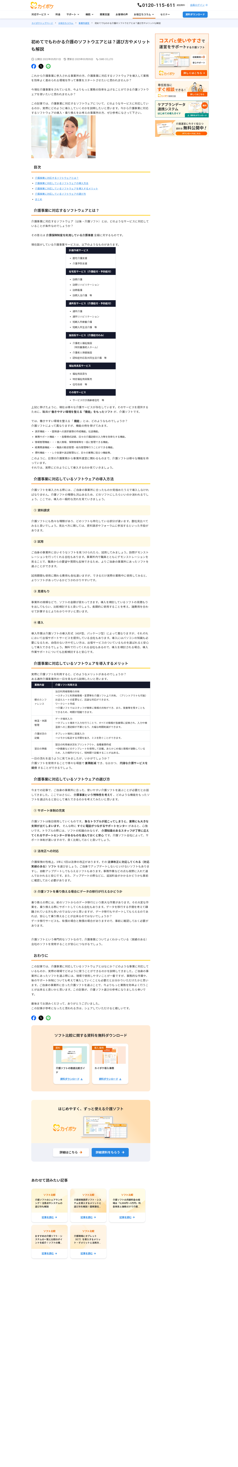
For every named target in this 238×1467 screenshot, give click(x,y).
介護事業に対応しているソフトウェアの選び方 (60, 194)
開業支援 (105, 14)
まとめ (38, 199)
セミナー (165, 14)
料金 (58, 14)
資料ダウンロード (195, 14)
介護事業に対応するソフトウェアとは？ (57, 178)
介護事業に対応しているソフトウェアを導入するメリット (66, 188)
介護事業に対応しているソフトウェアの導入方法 (61, 183)
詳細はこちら (68, 1152)
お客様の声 (122, 14)
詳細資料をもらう (108, 1152)
